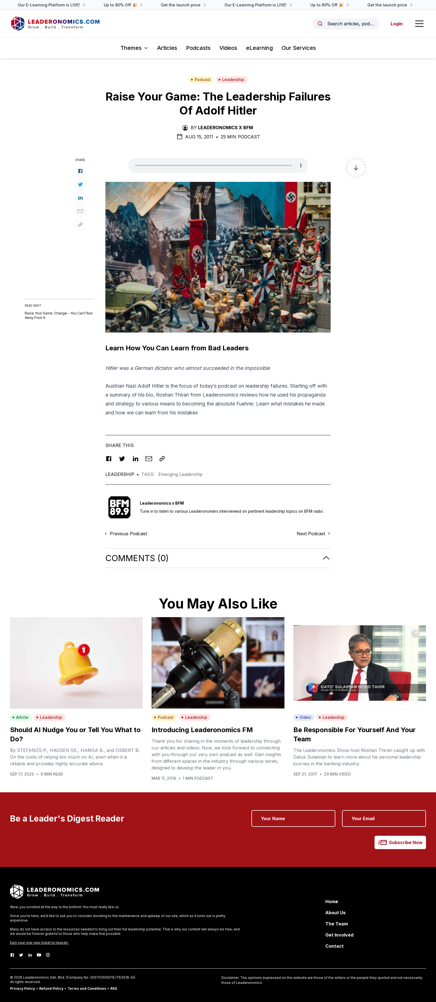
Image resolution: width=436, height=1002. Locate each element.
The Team (336, 924)
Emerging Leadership (180, 474)
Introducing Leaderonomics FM (202, 730)
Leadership (231, 79)
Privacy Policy (22, 988)
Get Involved (339, 935)
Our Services (299, 48)
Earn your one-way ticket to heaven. (39, 942)
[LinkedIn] (30, 955)
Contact (334, 946)
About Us (335, 912)
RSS (113, 988)
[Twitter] (21, 955)
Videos (228, 48)
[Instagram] (48, 955)
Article (20, 717)
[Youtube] (39, 955)
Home (331, 901)
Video (303, 717)
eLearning (259, 48)
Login (397, 23)
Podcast (200, 79)
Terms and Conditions (87, 988)
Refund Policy (51, 988)
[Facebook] (12, 955)
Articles (167, 48)
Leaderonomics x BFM (225, 127)
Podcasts (198, 48)
